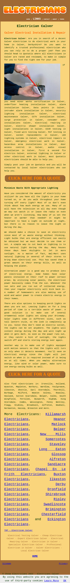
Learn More (51, 580)
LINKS (37, 18)
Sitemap (6, 563)
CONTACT (46, 19)
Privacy (63, 563)
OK (64, 580)
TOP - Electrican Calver (18, 530)
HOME (28, 19)
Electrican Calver (15, 38)
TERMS (62, 19)
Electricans (28, 414)
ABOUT (54, 19)
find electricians (22, 384)
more (46, 408)
